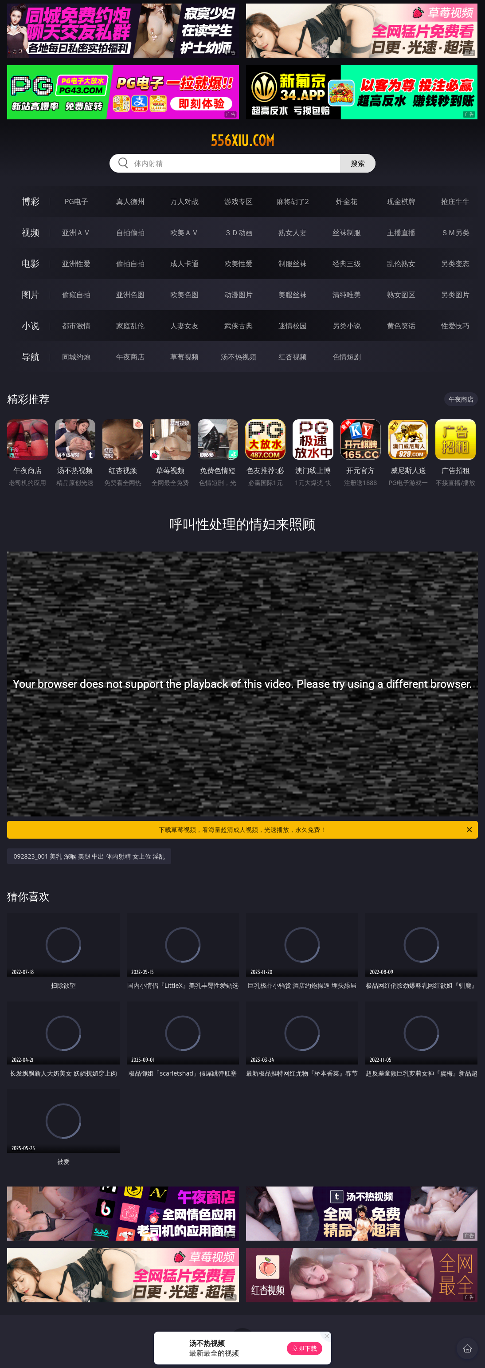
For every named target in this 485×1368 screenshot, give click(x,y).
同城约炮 (76, 357)
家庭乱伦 (130, 326)
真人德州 (130, 201)
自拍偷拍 (130, 232)
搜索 (358, 163)
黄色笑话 (401, 326)
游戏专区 (238, 201)
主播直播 (401, 232)
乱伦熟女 (401, 263)
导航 (30, 357)
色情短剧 (346, 357)
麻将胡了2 (293, 201)
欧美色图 (184, 295)
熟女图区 (401, 295)
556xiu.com (242, 141)
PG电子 (76, 201)
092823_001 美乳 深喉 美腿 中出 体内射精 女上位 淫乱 (89, 856)
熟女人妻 (292, 232)
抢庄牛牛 (455, 201)
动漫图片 (238, 295)
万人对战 (184, 201)
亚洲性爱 (76, 263)
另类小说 (346, 326)
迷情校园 (292, 326)
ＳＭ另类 (455, 232)
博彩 (30, 201)
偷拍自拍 (130, 263)
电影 (30, 263)
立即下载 (304, 1348)
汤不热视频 (238, 357)
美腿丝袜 (292, 295)
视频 (30, 232)
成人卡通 (184, 263)
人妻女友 (184, 326)
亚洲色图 (130, 295)
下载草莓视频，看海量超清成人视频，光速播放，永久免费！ (316, 829)
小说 (30, 325)
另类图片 (455, 295)
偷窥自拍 (76, 295)
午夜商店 (130, 357)
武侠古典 (238, 326)
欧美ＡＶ (184, 232)
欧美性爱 (238, 263)
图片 (30, 294)
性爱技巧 (455, 326)
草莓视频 (184, 357)
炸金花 (346, 201)
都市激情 (76, 326)
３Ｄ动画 (238, 232)
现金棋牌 (401, 201)
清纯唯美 (346, 295)
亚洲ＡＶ (76, 232)
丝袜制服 (346, 232)
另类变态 (455, 263)
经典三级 (346, 263)
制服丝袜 (292, 263)
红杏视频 (292, 357)
